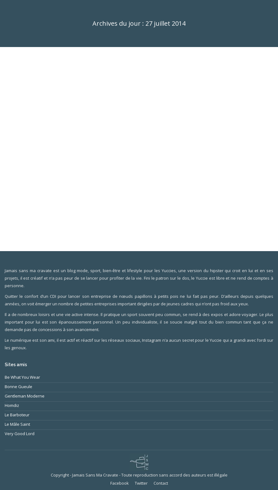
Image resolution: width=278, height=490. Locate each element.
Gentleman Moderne (25, 396)
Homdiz (12, 405)
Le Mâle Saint (17, 424)
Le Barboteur (17, 415)
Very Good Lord (19, 433)
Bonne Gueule (18, 386)
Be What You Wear (22, 377)
